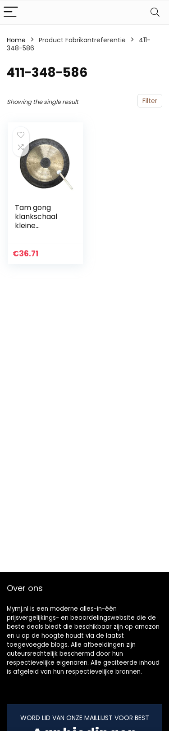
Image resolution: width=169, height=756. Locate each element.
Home (16, 40)
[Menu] (11, 12)
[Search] (155, 12)
